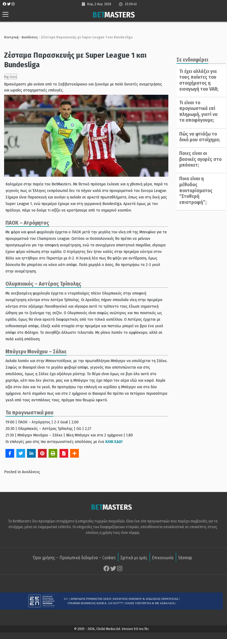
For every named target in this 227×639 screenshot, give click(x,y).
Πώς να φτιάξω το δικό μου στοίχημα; (197, 137)
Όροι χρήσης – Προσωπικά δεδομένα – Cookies (74, 551)
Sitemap (185, 551)
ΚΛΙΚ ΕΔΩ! (111, 435)
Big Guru (7, 77)
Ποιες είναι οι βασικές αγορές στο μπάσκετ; (198, 159)
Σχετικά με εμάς (133, 551)
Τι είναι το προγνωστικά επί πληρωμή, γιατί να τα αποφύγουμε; (196, 111)
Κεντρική (8, 37)
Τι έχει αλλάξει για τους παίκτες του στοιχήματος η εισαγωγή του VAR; (196, 80)
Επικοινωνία (163, 551)
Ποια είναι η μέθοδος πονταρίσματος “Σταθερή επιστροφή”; (199, 187)
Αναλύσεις (27, 37)
